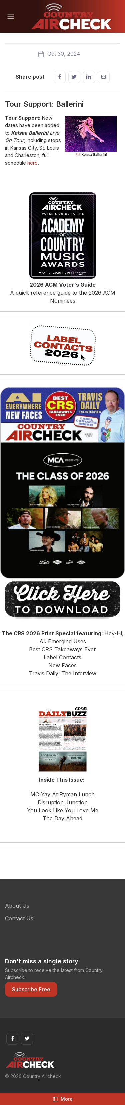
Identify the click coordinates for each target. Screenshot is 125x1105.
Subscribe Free (31, 989)
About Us (17, 905)
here (32, 163)
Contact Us (19, 918)
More (63, 1099)
